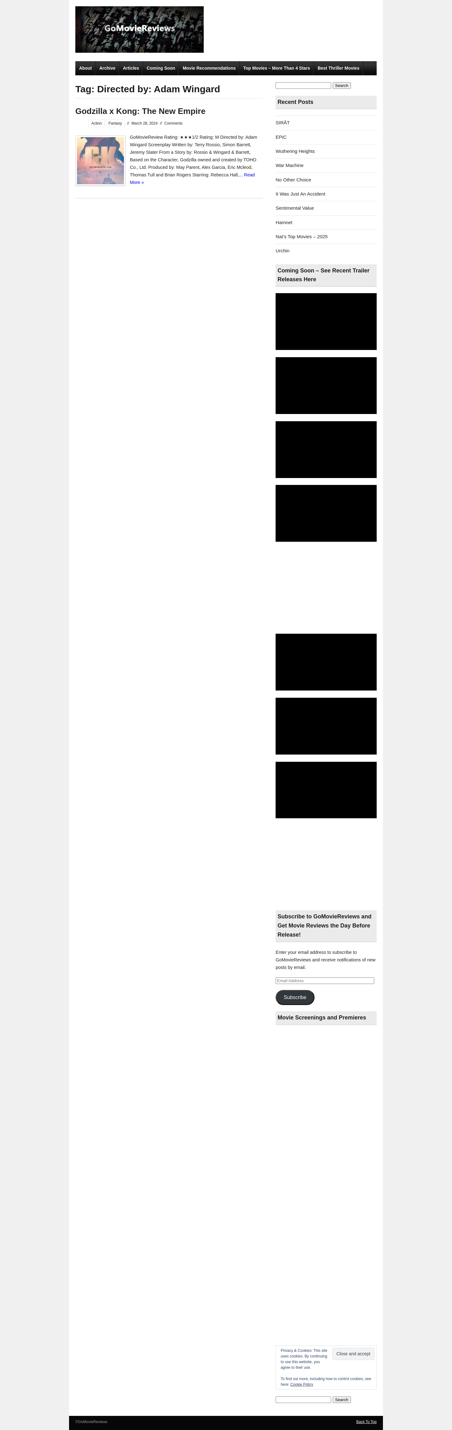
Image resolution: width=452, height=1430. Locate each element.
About (85, 68)
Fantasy (115, 123)
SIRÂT (283, 122)
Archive (107, 68)
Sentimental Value (295, 208)
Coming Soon (161, 68)
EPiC (281, 137)
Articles (131, 68)
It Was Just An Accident (300, 193)
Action (96, 123)
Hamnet (284, 222)
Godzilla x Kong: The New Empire (140, 111)
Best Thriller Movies (338, 68)
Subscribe (295, 997)
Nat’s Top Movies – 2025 (302, 236)
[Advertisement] (326, 588)
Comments (173, 123)
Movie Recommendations (209, 68)
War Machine (290, 165)
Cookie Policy (301, 1384)
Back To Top (366, 1422)
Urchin (282, 250)
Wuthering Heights (295, 151)
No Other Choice (293, 179)
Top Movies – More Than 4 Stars (276, 68)
